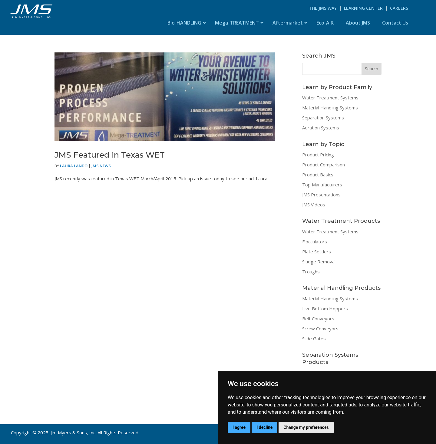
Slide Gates (314, 339)
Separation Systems (323, 118)
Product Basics (317, 175)
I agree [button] (239, 427)
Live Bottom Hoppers (325, 308)
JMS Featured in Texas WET (109, 155)
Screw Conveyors (320, 328)
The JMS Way (323, 8)
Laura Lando (74, 166)
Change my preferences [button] (306, 427)
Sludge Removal (318, 262)
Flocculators (314, 242)
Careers (399, 8)
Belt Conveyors (318, 318)
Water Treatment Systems (330, 98)
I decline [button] (264, 427)
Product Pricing (318, 155)
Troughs (311, 272)
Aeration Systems (320, 128)
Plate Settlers (316, 252)
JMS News (101, 166)
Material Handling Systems (330, 108)
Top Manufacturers (322, 185)
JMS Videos (313, 205)
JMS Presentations (321, 195)
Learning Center (363, 8)
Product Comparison (323, 165)
